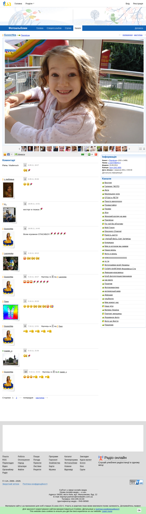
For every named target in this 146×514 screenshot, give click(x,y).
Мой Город (108, 227)
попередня (128, 35)
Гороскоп (53, 460)
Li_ (4, 204)
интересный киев (111, 291)
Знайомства (54, 463)
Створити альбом (54, 28)
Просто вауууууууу (112, 201)
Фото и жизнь (109, 254)
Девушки (107, 295)
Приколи (37, 463)
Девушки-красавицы (112, 272)
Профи (106, 209)
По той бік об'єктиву (112, 224)
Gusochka (10, 35)
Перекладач (8, 463)
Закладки (84, 456)
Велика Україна (110, 310)
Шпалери (22, 466)
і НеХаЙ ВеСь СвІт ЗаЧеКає (116, 239)
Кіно (82, 466)
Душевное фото (110, 317)
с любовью (8, 179)
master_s (7, 351)
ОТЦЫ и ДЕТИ (110, 197)
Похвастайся (109, 205)
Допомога (139, 28)
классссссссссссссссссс (114, 257)
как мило (107, 280)
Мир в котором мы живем (115, 246)
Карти (51, 466)
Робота (21, 456)
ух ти (105, 261)
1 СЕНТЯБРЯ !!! (114, 163)
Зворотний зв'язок (10, 484)
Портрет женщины (112, 313)
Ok (139, 510)
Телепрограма (71, 460)
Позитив (107, 284)
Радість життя (110, 235)
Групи (82, 469)
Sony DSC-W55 (115, 167)
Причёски (24, 35)
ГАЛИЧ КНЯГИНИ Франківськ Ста (119, 269)
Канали (78, 28)
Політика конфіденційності (35, 484)
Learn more (107, 511)
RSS (4, 460)
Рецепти (37, 469)
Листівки (37, 466)
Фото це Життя (110, 321)
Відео (5, 466)
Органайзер (7, 469)
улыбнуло (108, 299)
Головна (18, 3)
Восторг (107, 182)
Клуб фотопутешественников (117, 276)
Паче (5, 301)
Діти (105, 212)
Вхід (128, 3)
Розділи (29, 3)
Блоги (82, 463)
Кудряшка (108, 242)
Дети (105, 190)
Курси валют (86, 460)
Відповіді (68, 469)
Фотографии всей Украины (115, 265)
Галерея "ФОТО (110, 186)
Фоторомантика (110, 287)
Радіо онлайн (115, 458)
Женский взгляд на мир (114, 216)
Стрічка (68, 28)
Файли (21, 469)
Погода (36, 460)
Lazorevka (7, 253)
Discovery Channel (111, 231)
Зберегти (20, 154)
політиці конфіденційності (107, 509)
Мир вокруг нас (110, 302)
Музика (52, 469)
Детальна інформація (112, 172)
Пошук (36, 456)
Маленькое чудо (111, 194)
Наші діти (107, 306)
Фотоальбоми (70, 463)
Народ (21, 463)
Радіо (4, 472)
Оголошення (24, 460)
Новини (68, 466)
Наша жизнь (109, 250)
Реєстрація (138, 3)
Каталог (68, 456)
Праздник (107, 325)
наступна (138, 35)
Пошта (5, 456)
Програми (53, 456)
